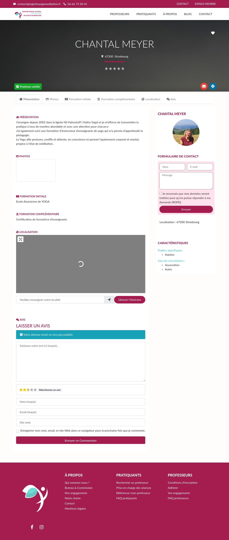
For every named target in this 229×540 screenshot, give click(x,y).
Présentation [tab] (29, 99)
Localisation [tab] (150, 99)
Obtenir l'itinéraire (129, 299)
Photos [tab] (52, 99)
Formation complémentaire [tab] (116, 99)
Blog (188, 14)
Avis (20, 319)
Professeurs (119, 14)
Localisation (27, 231)
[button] (28, 86)
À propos (170, 14)
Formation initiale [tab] (78, 99)
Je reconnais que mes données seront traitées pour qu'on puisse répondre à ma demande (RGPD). (185, 198)
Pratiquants (146, 14)
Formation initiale (31, 196)
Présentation (27, 117)
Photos (23, 156)
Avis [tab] (171, 99)
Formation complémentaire (37, 214)
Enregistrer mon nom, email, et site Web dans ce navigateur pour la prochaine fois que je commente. (82, 430)
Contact (205, 14)
